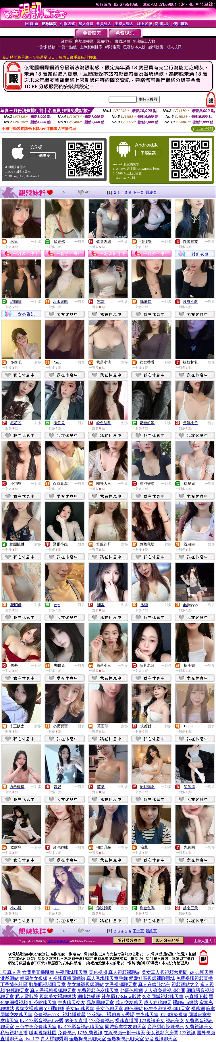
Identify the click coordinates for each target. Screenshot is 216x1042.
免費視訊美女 (199, 1026)
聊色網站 (133, 1008)
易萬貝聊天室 (100, 1002)
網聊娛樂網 (88, 996)
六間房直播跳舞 (38, 972)
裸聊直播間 (126, 1020)
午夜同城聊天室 (71, 972)
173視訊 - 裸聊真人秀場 (110, 1014)
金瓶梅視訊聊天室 (87, 1038)
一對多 (36, 242)
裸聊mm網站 (185, 1002)
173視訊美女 (152, 1020)
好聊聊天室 (17, 990)
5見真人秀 (10, 972)
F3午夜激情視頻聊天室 (167, 1008)
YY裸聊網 (54, 1008)
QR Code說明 (203, 129)
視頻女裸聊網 (29, 1008)
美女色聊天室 (109, 1008)
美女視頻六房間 (162, 1032)
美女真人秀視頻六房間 (165, 972)
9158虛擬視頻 (173, 1014)
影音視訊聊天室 (161, 1038)
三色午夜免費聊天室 (36, 1026)
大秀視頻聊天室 (121, 984)
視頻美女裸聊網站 (57, 996)
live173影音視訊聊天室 (81, 1026)
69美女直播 (76, 1020)
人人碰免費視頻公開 (164, 990)
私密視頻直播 (14, 1032)
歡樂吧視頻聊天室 (47, 984)
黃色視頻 (98, 972)
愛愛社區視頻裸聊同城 (152, 978)
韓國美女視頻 (33, 978)
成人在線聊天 (157, 1002)
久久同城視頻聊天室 (163, 996)
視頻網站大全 (185, 984)
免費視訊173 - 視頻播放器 (60, 1014)
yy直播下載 (196, 996)
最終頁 (151, 192)
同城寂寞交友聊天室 (125, 1026)
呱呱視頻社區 (43, 1032)
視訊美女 (175, 1020)
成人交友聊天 (129, 1002)
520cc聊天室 (201, 972)
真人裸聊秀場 (54, 1038)
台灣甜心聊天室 (58, 941)
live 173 (31, 1038)
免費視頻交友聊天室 (98, 990)
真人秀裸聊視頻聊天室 (53, 990)
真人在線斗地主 (154, 984)
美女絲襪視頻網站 (85, 984)
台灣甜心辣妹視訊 (165, 1026)
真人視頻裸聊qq (124, 972)
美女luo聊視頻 (79, 1008)
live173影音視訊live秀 (41, 1020)
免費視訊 (67, 1032)
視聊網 (198, 1008)
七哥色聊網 (131, 990)
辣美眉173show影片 (121, 996)
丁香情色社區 (14, 984)
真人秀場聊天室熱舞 (107, 978)
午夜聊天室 (147, 1014)
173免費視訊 (101, 1020)
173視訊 (188, 1032)
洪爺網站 (9, 978)
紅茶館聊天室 (43, 1002)
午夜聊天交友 (71, 1002)
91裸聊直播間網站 (67, 978)
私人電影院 (26, 996)
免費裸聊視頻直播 (194, 978)
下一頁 (138, 192)
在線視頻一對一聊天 (124, 1032)
